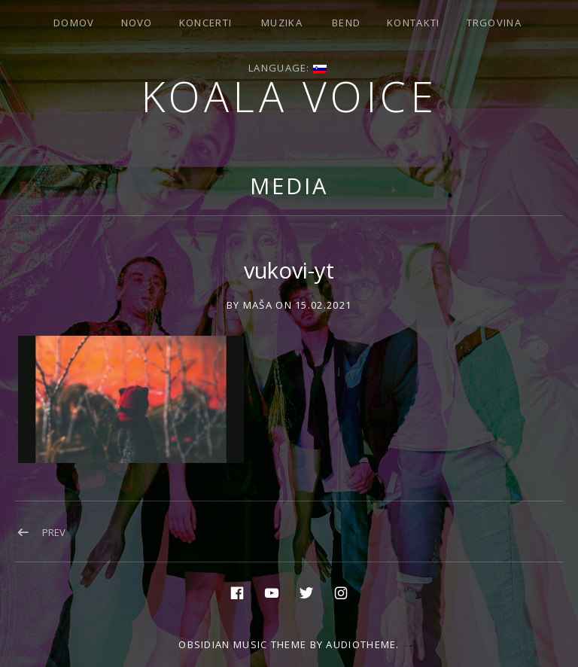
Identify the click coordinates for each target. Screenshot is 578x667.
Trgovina (494, 22)
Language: (287, 68)
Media (289, 185)
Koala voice (289, 96)
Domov (74, 22)
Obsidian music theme (242, 644)
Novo (137, 22)
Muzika (282, 22)
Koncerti (205, 22)
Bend (346, 22)
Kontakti (413, 22)
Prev (53, 532)
